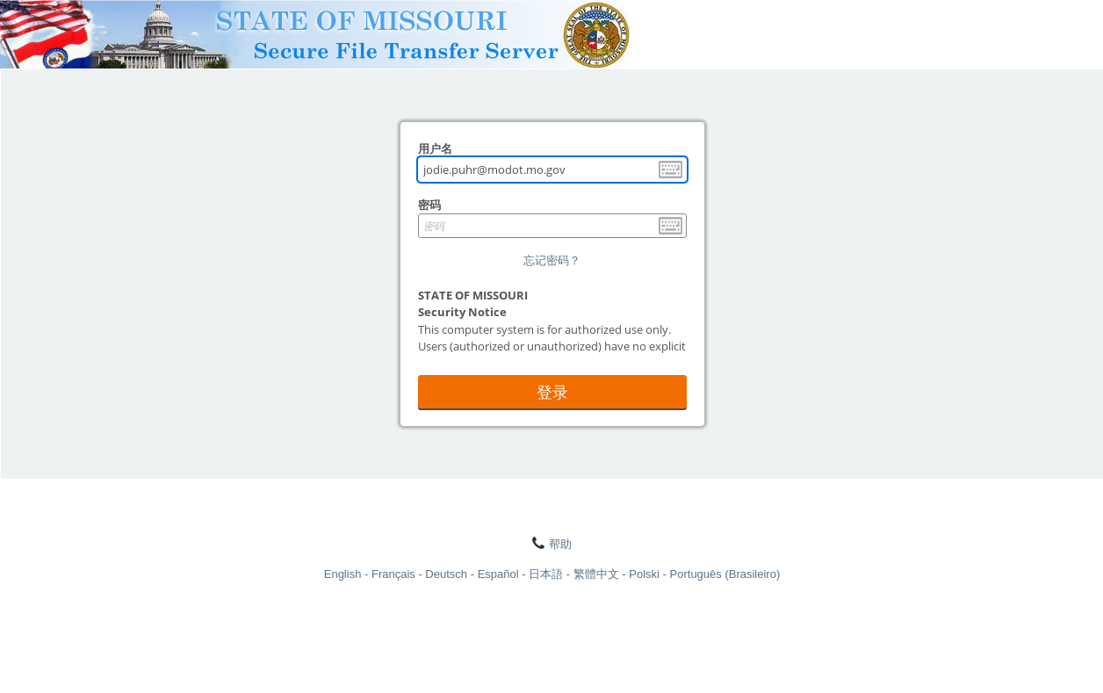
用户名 (435, 148)
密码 (429, 205)
